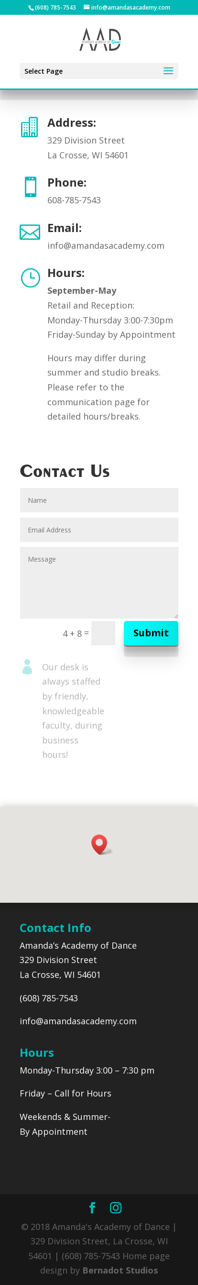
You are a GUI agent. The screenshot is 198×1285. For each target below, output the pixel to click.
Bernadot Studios (120, 1270)
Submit (151, 632)
